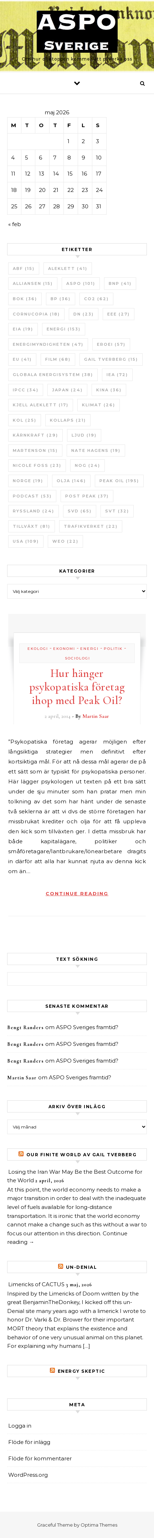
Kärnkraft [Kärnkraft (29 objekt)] (35, 435)
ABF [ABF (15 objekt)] (24, 268)
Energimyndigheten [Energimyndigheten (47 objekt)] (48, 344)
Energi (89, 648)
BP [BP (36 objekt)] (61, 298)
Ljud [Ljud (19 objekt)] (84, 435)
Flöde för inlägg (29, 1442)
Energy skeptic (81, 1371)
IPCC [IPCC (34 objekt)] (25, 389)
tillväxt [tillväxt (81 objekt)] (31, 526)
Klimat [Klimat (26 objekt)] (98, 404)
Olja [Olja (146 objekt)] (71, 480)
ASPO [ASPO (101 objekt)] (80, 283)
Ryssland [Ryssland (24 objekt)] (33, 511)
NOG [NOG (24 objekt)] (87, 465)
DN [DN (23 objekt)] (83, 314)
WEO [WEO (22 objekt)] (65, 541)
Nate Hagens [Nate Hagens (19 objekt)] (95, 450)
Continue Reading (77, 893)
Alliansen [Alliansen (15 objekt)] (33, 283)
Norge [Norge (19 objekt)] (28, 480)
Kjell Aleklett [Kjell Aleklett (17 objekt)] (40, 404)
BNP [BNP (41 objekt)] (120, 283)
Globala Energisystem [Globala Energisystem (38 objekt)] (53, 374)
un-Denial (81, 1267)
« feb (14, 224)
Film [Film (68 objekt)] (58, 359)
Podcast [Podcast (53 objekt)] (32, 496)
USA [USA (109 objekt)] (26, 541)
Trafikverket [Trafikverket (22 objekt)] (91, 526)
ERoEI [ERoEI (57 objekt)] (111, 344)
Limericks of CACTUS (36, 1284)
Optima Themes (99, 1525)
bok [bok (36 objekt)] (25, 298)
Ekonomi (64, 648)
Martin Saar (95, 716)
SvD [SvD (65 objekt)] (80, 511)
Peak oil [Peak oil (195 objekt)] (119, 480)
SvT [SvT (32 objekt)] (117, 511)
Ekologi (37, 648)
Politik (113, 648)
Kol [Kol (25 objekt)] (24, 420)
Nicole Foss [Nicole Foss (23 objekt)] (37, 465)
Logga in (19, 1425)
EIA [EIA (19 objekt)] (23, 329)
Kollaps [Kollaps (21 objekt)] (68, 420)
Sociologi (77, 658)
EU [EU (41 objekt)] (22, 359)
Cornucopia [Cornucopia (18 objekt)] (36, 314)
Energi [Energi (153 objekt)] (64, 329)
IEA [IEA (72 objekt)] (117, 374)
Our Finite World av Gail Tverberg (81, 1154)
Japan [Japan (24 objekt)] (67, 389)
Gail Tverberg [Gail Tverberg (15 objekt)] (111, 359)
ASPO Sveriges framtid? (87, 1027)
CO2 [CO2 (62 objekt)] (96, 298)
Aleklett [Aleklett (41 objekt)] (67, 268)
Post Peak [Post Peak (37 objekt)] (87, 496)
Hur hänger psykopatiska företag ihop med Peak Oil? (77, 686)
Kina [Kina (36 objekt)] (109, 389)
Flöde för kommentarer (40, 1458)
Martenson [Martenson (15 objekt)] (35, 450)
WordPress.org (28, 1474)
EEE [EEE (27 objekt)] (118, 314)
